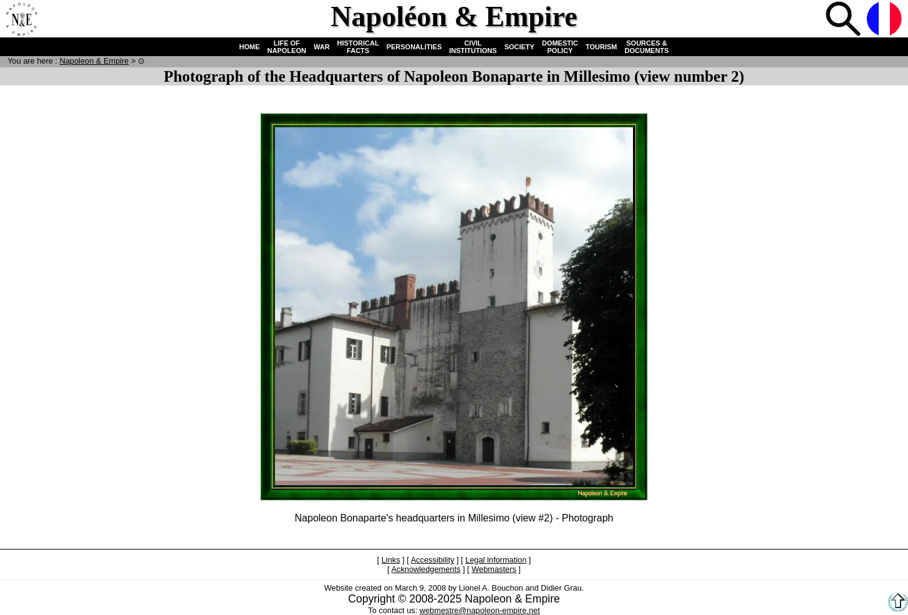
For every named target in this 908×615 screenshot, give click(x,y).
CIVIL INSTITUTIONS (472, 46)
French (885, 20)
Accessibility (433, 559)
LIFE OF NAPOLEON (287, 46)
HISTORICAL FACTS (358, 46)
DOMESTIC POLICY (560, 46)
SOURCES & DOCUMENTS (647, 46)
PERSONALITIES (414, 47)
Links (391, 559)
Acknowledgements (425, 569)
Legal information (495, 559)
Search (844, 20)
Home (21, 20)
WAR (322, 47)
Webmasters (493, 569)
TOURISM (601, 47)
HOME (249, 47)
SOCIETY (519, 47)
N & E (93, 60)
